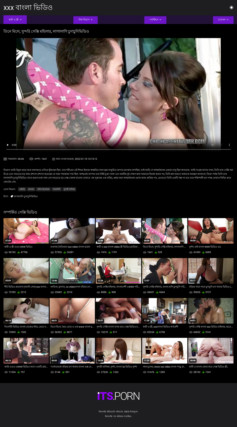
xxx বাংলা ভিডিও (28, 7)
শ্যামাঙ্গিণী (56, 189)
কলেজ (31, 189)
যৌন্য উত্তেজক (43, 189)
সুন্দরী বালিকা (69, 189)
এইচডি (22, 189)
